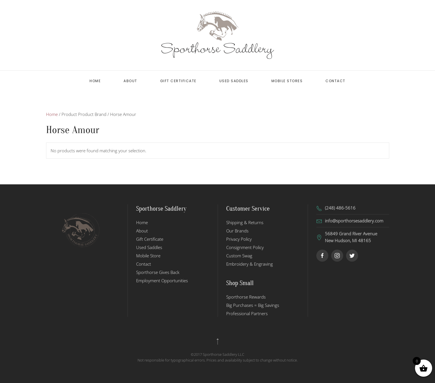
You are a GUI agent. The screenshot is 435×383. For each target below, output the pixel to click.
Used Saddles (234, 80)
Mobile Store (148, 255)
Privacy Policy (239, 239)
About (130, 80)
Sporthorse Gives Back (157, 272)
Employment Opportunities (162, 280)
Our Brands (237, 231)
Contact (335, 80)
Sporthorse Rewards (246, 297)
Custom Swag (239, 255)
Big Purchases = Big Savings (252, 305)
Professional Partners (247, 313)
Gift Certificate (178, 80)
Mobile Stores (287, 80)
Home (95, 80)
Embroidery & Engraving (249, 264)
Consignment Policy (245, 247)
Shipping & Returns (244, 222)
